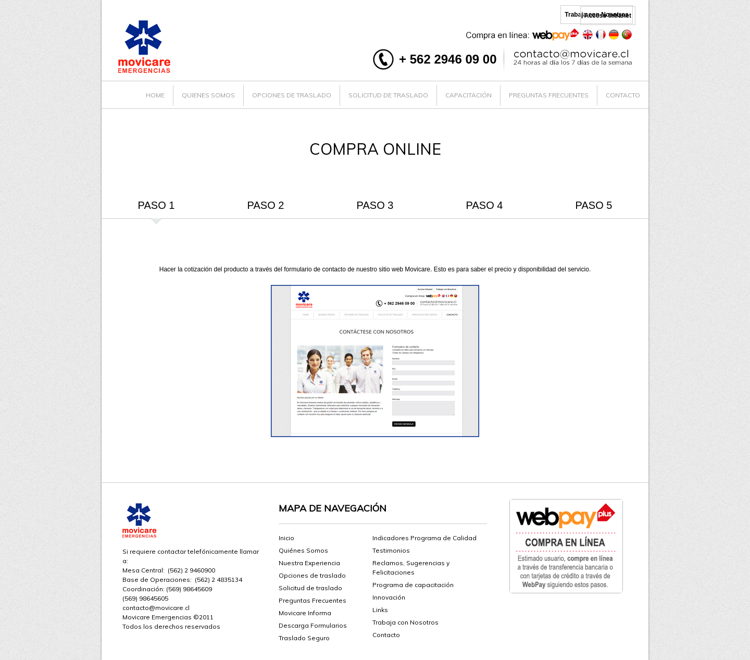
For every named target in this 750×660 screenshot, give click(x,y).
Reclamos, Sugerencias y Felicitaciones (410, 567)
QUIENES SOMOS (208, 95)
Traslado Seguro (304, 638)
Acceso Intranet (607, 15)
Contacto (386, 635)
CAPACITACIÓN (468, 95)
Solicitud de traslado (310, 588)
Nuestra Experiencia (309, 563)
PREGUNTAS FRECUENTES (549, 95)
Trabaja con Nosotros (405, 622)
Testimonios (391, 550)
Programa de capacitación (413, 585)
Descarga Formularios (313, 625)
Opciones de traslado (312, 575)
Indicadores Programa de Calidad (424, 538)
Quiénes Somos (303, 550)
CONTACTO (623, 95)
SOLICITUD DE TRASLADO (388, 95)
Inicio (286, 538)
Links (380, 610)
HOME (155, 95)
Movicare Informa (305, 613)
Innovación (388, 597)
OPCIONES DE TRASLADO (291, 95)
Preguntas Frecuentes (312, 600)
